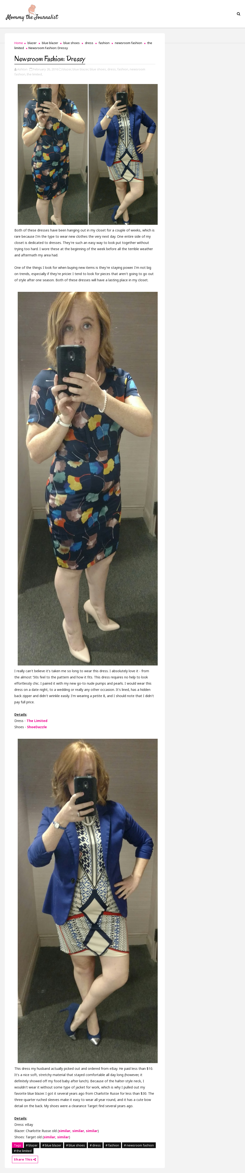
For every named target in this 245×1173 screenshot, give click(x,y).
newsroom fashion (128, 43)
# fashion (112, 1145)
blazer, (67, 69)
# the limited (23, 1151)
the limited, (35, 74)
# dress (95, 1145)
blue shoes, (98, 69)
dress (89, 43)
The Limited (37, 720)
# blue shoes (75, 1145)
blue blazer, (80, 69)
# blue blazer (51, 1145)
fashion (104, 43)
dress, (112, 69)
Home (18, 43)
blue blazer (50, 43)
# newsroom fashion (139, 1145)
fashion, (123, 69)
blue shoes (71, 43)
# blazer (32, 1145)
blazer (32, 43)
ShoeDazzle (37, 727)
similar (64, 1130)
